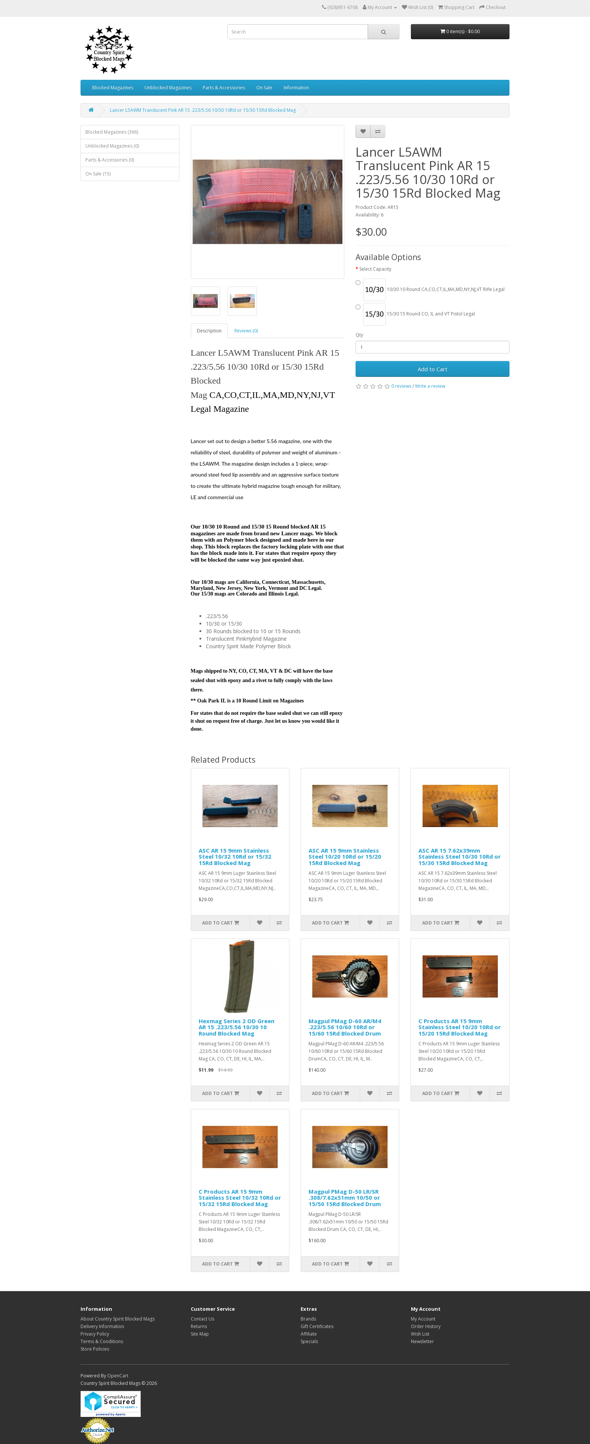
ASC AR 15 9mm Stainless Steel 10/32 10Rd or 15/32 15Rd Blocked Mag (235, 857)
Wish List (420, 1334)
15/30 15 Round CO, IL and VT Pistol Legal (415, 314)
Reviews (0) (246, 330)
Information (296, 87)
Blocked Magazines (112, 87)
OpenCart (117, 1375)
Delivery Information (102, 1326)
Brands (308, 1319)
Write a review (430, 386)
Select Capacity (375, 269)
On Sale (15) (98, 174)
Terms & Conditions (102, 1341)
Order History (426, 1326)
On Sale (264, 87)
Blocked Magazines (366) (111, 132)
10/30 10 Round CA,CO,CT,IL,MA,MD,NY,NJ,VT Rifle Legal (430, 290)
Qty (359, 335)
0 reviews (401, 386)
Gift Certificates (317, 1326)
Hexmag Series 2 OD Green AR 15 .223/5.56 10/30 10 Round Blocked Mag (236, 1027)
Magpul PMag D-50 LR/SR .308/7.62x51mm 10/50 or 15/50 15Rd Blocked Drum (345, 1198)
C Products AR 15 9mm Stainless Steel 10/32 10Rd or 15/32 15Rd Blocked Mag (240, 1198)
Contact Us (202, 1319)
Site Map (200, 1334)
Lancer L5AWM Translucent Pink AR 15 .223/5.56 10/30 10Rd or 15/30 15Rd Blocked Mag (203, 110)
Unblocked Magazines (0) (112, 146)
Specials (309, 1341)
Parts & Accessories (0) (109, 160)
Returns (199, 1326)
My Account (423, 1319)
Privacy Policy (95, 1334)
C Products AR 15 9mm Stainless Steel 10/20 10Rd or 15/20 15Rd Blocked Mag (459, 1027)
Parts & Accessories (224, 87)
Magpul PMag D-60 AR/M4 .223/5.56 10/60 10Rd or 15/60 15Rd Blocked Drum (345, 1027)
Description (209, 330)
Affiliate (309, 1334)
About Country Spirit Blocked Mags (118, 1319)
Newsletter (422, 1341)
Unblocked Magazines (168, 87)
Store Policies (95, 1349)
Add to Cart (432, 369)
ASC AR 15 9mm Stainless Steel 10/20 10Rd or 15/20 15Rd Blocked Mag (345, 857)
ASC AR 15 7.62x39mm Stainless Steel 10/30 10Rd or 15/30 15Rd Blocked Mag (459, 857)
